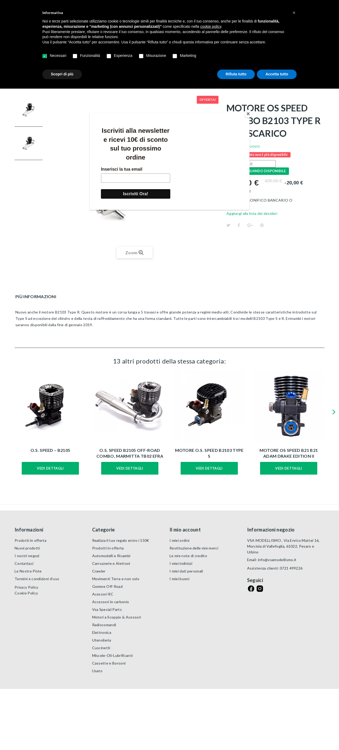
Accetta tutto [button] (276, 74)
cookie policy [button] (210, 26)
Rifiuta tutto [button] (236, 74)
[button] (294, 12)
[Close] (248, 114)
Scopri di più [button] (62, 74)
